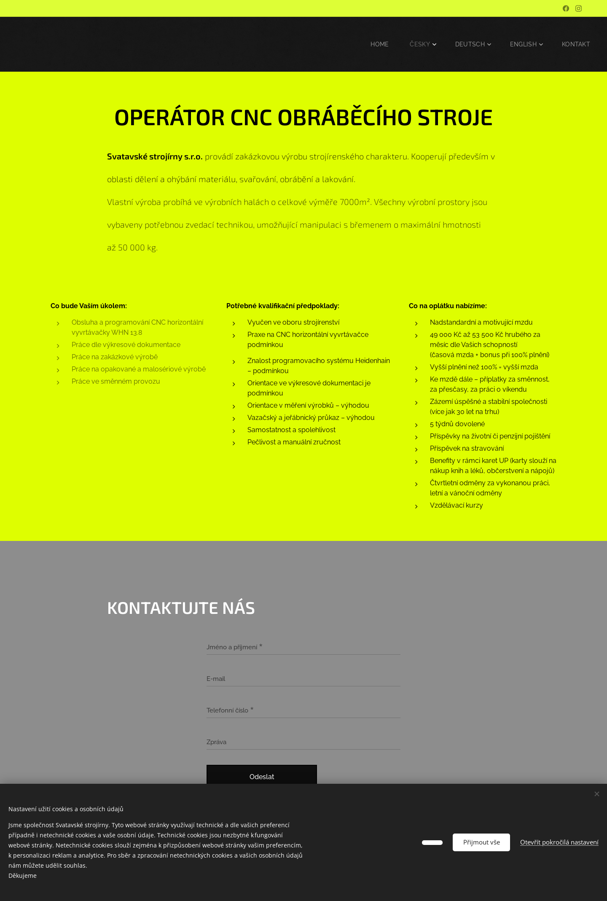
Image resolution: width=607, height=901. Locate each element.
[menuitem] (379, 44)
